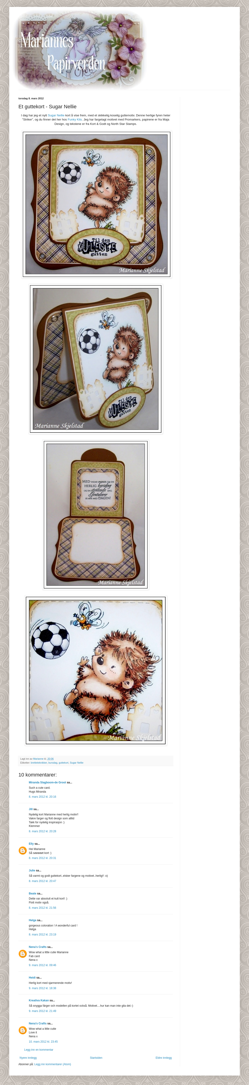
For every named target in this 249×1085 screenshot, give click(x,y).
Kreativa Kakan (39, 1000)
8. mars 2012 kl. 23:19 (42, 934)
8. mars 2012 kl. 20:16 (42, 796)
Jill (31, 809)
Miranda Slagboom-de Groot (47, 782)
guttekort (63, 762)
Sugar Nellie (56, 115)
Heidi (32, 977)
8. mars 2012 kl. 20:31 (42, 858)
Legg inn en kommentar (38, 1049)
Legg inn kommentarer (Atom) (52, 1064)
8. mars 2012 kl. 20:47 (42, 881)
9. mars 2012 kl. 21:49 (42, 1011)
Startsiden (96, 1057)
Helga (32, 920)
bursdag (52, 762)
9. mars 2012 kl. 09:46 (42, 965)
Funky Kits (75, 119)
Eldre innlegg (164, 1057)
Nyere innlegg (28, 1057)
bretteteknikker (39, 762)
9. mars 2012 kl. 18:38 (42, 988)
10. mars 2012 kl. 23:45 (43, 1041)
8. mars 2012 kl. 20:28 (42, 831)
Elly (31, 843)
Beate (32, 893)
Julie (32, 870)
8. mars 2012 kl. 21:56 (42, 907)
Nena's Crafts (38, 947)
